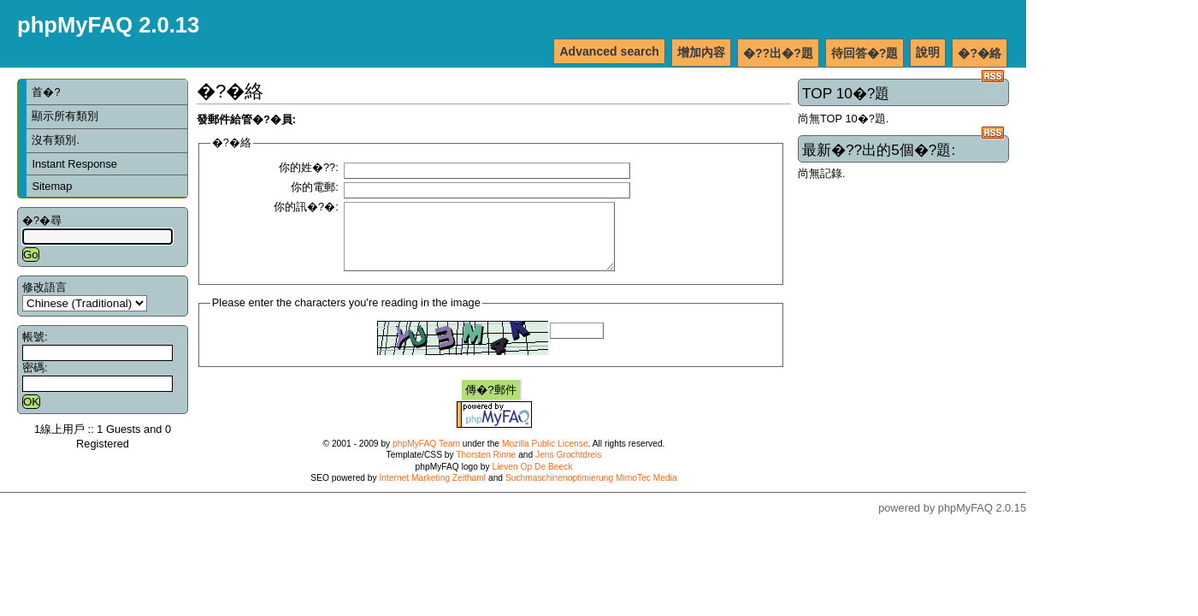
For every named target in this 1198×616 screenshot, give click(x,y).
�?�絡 (979, 53)
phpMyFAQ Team (426, 456)
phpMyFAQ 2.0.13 (108, 25)
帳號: (35, 336)
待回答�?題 (865, 53)
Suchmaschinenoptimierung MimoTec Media (591, 490)
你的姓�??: (309, 167)
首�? (46, 92)
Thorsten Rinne (486, 467)
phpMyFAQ (965, 520)
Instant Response (74, 163)
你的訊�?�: (306, 206)
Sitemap (52, 186)
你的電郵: (315, 187)
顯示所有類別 (65, 116)
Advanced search (609, 51)
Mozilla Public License (545, 456)
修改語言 (44, 287)
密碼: (35, 367)
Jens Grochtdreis (568, 467)
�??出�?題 (778, 53)
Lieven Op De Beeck (533, 479)
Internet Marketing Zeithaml (433, 490)
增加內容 (701, 52)
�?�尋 (42, 220)
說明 (928, 52)
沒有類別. (56, 139)
